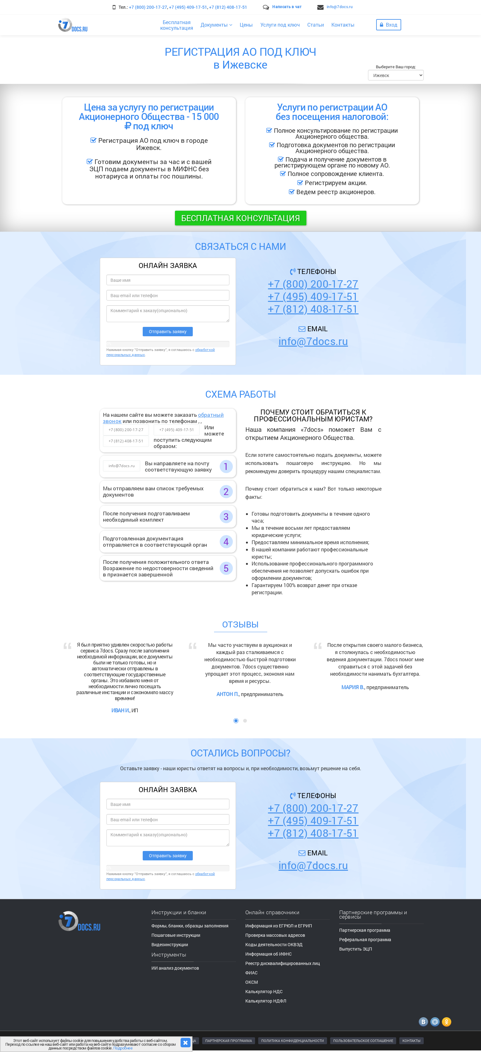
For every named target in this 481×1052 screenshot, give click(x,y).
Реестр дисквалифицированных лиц (282, 963)
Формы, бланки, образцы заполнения (189, 926)
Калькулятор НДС (264, 991)
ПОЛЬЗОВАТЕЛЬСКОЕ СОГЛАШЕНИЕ (363, 1040)
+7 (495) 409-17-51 (188, 7)
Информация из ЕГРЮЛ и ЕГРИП (278, 926)
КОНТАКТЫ (411, 1040)
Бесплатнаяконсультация (176, 25)
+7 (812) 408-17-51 (228, 7)
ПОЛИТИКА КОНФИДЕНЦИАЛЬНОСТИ (292, 1040)
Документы (216, 24)
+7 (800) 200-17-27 (148, 7)
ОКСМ (251, 982)
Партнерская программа (364, 930)
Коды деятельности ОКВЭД (274, 944)
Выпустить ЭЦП (355, 949)
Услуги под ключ (280, 24)
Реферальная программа (365, 939)
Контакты (343, 24)
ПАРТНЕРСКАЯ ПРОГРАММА (228, 1040)
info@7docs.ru (340, 6)
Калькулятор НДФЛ (265, 1001)
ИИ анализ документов (175, 968)
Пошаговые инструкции (175, 935)
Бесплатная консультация (240, 218)
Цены (246, 24)
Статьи (315, 24)
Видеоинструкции (169, 944)
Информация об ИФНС (268, 954)
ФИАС (251, 973)
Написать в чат (286, 6)
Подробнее (123, 1048)
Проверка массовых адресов (275, 935)
